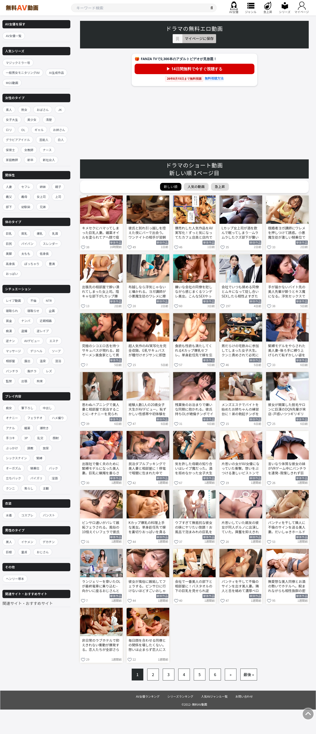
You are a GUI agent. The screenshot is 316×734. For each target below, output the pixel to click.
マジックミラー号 (18, 62)
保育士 (10, 150)
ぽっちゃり (32, 263)
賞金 (9, 320)
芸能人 (44, 139)
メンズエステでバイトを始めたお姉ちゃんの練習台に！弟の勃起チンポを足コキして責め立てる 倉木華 (240, 409)
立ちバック (13, 478)
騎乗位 (35, 468)
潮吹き (44, 428)
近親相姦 (46, 320)
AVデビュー (32, 340)
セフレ (26, 186)
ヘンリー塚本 (15, 578)
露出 (27, 361)
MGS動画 (12, 82)
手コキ (10, 438)
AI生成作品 (56, 72)
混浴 (58, 361)
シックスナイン (16, 458)
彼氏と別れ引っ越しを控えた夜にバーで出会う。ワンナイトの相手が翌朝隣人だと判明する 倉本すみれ (148, 233)
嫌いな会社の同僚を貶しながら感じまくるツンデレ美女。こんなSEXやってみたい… (193, 292)
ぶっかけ (12, 448)
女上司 (41, 196)
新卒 (30, 159)
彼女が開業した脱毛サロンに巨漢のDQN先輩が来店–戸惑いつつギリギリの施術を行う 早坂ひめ (287, 409)
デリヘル (36, 351)
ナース (47, 150)
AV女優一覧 (14, 35)
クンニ (10, 488)
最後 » (248, 674)
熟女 (24, 109)
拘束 (40, 381)
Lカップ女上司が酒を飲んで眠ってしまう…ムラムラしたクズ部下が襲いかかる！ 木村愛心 (240, 233)
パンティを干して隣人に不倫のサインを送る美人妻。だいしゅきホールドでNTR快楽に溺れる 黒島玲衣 (287, 527)
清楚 (49, 119)
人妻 (9, 186)
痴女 (9, 408)
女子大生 (12, 119)
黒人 (9, 541)
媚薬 (27, 428)
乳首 (55, 233)
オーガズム (13, 468)
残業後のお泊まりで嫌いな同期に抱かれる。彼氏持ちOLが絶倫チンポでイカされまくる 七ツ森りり (194, 409)
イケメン (27, 541)
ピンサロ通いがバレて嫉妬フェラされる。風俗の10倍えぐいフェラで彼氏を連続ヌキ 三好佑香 (101, 527)
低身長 (44, 253)
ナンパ (26, 320)
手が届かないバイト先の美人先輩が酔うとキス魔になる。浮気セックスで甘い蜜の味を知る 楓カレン (287, 292)
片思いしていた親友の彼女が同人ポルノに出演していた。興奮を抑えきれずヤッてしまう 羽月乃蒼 (240, 527)
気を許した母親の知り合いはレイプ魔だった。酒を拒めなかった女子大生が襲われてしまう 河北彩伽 (194, 468)
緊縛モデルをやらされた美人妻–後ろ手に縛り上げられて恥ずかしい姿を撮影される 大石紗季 (286, 351)
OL (23, 129)
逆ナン (10, 340)
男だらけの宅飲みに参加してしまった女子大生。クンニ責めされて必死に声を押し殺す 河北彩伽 (240, 351)
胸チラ (32, 371)
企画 (52, 310)
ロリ (9, 129)
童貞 (24, 552)
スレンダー (50, 243)
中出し (47, 408)
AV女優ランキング (148, 696)
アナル (10, 428)
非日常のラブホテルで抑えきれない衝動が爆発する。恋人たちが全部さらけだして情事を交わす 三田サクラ (101, 645)
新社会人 (49, 159)
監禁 (9, 381)
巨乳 (9, 233)
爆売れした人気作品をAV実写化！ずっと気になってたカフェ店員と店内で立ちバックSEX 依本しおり (194, 233)
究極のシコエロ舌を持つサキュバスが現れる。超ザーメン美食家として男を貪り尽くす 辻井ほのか (101, 351)
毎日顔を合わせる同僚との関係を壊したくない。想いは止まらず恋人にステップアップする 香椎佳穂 (148, 645)
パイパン (27, 243)
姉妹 (43, 186)
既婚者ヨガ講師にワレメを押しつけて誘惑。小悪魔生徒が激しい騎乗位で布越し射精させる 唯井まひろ (287, 233)
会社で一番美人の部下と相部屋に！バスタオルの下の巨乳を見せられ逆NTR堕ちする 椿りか (193, 586)
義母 (24, 196)
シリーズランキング (180, 696)
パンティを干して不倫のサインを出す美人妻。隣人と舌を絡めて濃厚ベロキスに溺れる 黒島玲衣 (240, 586)
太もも (26, 253)
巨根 (9, 552)
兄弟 (43, 206)
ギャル (39, 129)
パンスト (49, 515)
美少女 (32, 119)
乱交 (40, 438)
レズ (49, 371)
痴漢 (9, 330)
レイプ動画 (13, 300)
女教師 (28, 150)
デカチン (49, 541)
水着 (9, 515)
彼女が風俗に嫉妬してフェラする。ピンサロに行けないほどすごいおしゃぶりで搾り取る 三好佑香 (148, 586)
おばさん (43, 109)
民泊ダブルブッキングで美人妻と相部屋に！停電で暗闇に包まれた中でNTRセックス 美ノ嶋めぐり (147, 468)
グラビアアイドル (18, 139)
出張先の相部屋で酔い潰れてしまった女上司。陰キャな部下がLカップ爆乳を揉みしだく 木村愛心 (101, 292)
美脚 (9, 253)
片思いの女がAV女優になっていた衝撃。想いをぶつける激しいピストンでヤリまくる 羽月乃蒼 (240, 468)
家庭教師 (12, 159)
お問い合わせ (244, 696)
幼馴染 (26, 206)
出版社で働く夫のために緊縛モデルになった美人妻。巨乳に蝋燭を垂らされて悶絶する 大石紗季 (100, 468)
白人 (61, 139)
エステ (53, 340)
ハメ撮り (58, 417)
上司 (58, 196)
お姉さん (59, 129)
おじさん (43, 552)
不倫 (33, 300)
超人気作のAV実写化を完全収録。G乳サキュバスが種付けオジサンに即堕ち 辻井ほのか (147, 351)
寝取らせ (33, 310)
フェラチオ (35, 417)
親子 (58, 186)
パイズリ (36, 478)
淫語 (55, 478)
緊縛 (39, 458)
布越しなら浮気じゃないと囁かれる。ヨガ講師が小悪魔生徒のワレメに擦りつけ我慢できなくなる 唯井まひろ (147, 292)
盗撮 (24, 330)
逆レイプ (43, 330)
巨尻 (9, 243)
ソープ (56, 351)
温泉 (43, 361)
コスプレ (27, 515)
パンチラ (12, 371)
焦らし (28, 488)
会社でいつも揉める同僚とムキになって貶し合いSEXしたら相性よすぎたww (240, 292)
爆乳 (40, 233)
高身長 (10, 263)
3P (26, 438)
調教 (30, 448)
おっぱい (12, 273)
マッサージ (13, 351)
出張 (24, 381)
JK (60, 109)
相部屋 (10, 361)
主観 (46, 488)
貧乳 (24, 233)
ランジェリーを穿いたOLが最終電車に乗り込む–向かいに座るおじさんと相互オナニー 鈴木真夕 (101, 586)
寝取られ (12, 310)
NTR (49, 300)
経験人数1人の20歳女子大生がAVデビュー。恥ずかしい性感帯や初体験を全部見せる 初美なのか (147, 409)
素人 (9, 109)
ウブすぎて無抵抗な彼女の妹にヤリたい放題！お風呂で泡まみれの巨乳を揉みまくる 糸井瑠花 (193, 527)
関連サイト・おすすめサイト (27, 603)
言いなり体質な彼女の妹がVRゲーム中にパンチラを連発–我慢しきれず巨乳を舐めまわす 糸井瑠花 (287, 468)
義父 (9, 196)
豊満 (52, 263)
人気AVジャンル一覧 (214, 696)
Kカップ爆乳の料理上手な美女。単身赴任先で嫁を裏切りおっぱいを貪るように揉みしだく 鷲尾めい (148, 527)
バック (53, 468)
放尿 (46, 448)
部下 (9, 206)
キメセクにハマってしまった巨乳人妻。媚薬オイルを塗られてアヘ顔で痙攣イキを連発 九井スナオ (101, 233)
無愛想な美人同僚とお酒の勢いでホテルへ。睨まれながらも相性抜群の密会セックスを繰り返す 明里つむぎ (287, 586)
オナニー (12, 417)
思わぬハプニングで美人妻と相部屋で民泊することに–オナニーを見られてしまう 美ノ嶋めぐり (100, 409)
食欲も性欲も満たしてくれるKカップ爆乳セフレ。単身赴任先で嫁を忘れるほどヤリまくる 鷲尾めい (194, 351)
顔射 (56, 438)
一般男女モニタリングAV (23, 72)
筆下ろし (27, 408)
